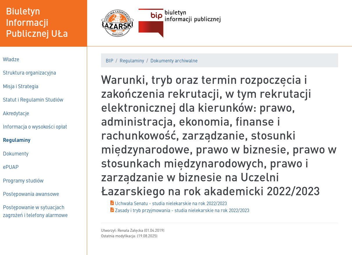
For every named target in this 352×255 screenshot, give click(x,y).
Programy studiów (23, 180)
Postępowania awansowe (31, 193)
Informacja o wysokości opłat (35, 126)
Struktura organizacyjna (29, 72)
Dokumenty (15, 153)
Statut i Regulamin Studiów (33, 99)
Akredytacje (16, 113)
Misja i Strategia (20, 86)
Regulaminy (16, 139)
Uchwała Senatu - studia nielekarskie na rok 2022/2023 (171, 203)
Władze (11, 59)
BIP (109, 60)
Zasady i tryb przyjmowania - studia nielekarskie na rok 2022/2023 (182, 210)
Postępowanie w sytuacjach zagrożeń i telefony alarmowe (35, 210)
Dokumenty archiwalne (173, 60)
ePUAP (11, 166)
